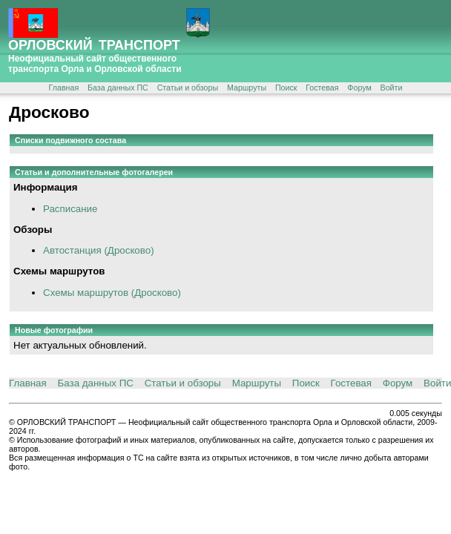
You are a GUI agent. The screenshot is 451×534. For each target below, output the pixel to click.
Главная (64, 87)
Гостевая (322, 87)
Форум (359, 87)
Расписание (70, 208)
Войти (392, 87)
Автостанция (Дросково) (98, 250)
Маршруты (246, 87)
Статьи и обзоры (187, 87)
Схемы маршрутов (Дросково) (112, 292)
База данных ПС (118, 87)
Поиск (286, 87)
